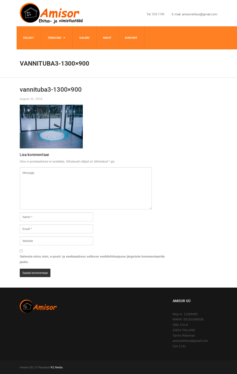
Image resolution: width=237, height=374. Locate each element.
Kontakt (131, 37)
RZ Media (56, 367)
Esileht (28, 37)
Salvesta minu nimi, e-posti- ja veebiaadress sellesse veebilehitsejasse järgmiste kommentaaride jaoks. (92, 259)
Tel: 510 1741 (156, 14)
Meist (107, 37)
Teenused (54, 37)
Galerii (84, 37)
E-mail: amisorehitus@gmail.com (194, 14)
